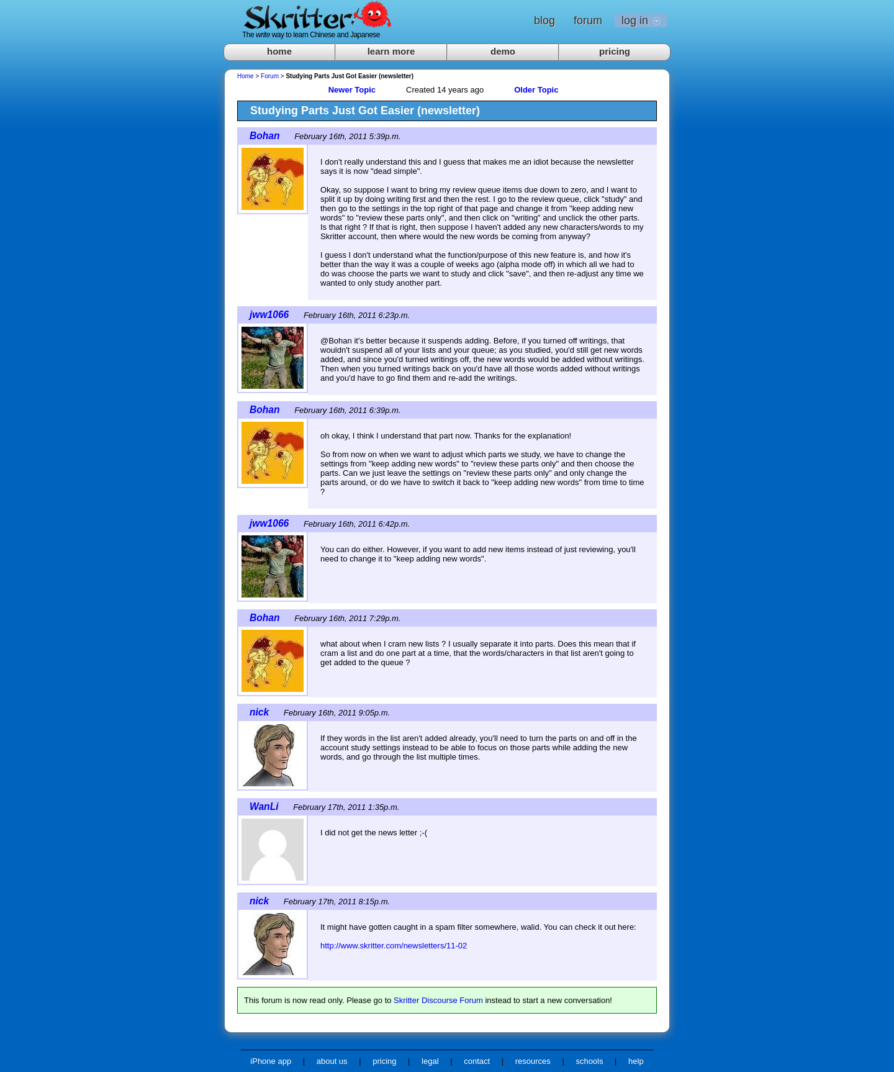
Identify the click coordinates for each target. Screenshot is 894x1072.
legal (430, 1061)
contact (477, 1061)
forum (588, 20)
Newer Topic (352, 89)
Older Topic (536, 89)
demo (502, 51)
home (279, 51)
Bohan (265, 135)
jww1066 (269, 314)
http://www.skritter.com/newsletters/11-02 (393, 945)
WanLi (264, 806)
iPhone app (270, 1061)
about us (332, 1061)
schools (589, 1061)
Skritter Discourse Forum (438, 1000)
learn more (391, 51)
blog (544, 20)
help (636, 1061)
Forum (270, 76)
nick (259, 712)
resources (533, 1061)
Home (245, 76)
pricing (614, 51)
